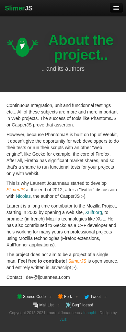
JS (19, 8)
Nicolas (23, 196)
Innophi (89, 313)
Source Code (31, 296)
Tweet (92, 296)
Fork (65, 296)
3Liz (62, 319)
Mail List (43, 305)
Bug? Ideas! (79, 305)
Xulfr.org (93, 212)
